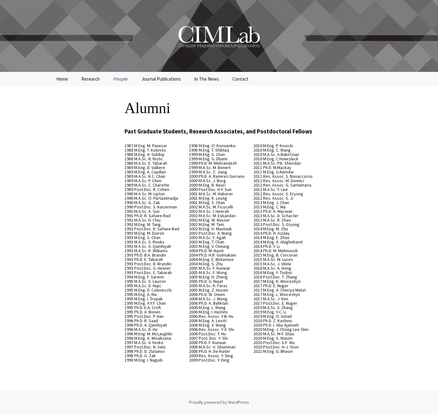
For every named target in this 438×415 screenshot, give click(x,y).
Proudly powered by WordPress (219, 402)
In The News (206, 79)
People (120, 79)
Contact (240, 79)
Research (90, 79)
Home (62, 79)
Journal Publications (161, 79)
